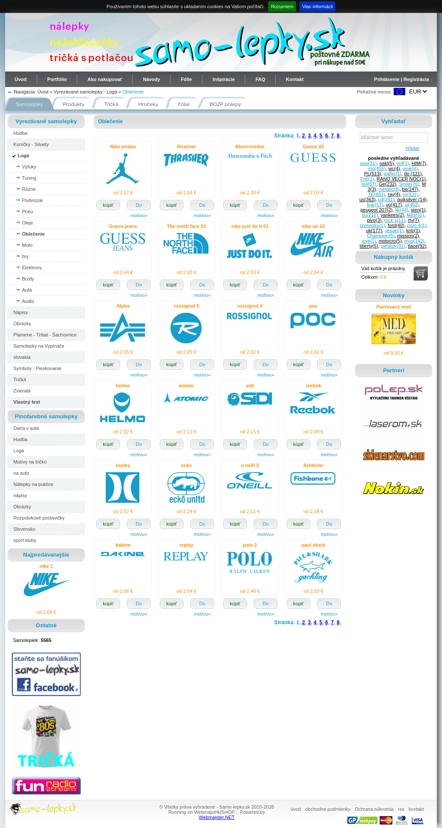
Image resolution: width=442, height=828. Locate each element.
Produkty (74, 104)
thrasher (186, 146)
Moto (27, 245)
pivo (374, 220)
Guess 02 (313, 146)
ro (410, 194)
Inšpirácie (224, 79)
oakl (386, 163)
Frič (367, 178)
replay (186, 545)
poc (313, 305)
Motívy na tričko (30, 461)
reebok (313, 385)
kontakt (416, 809)
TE (376, 194)
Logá (112, 91)
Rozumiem (282, 6)
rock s (394, 220)
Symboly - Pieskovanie (37, 368)
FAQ (260, 79)
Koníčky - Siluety (31, 144)
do (413, 173)
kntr (413, 230)
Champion (381, 235)
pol (368, 184)
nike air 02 (313, 226)
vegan (394, 230)
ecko (186, 465)
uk (374, 230)
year (410, 168)
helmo (123, 385)
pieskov (393, 246)
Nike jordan (123, 146)
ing (376, 168)
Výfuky (29, 166)
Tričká (111, 104)
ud (386, 199)
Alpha (123, 305)
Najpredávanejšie (46, 554)
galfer (392, 173)
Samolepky (29, 104)
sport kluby (24, 540)
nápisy (20, 495)
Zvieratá (22, 390)
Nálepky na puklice (33, 484)
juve (369, 240)
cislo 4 (416, 225)
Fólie (186, 79)
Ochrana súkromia (374, 809)
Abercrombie (250, 146)
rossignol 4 (250, 305)
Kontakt (295, 79)
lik (401, 209)
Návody (151, 79)
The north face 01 (186, 226)
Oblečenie (133, 91)
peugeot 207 (376, 209)
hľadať (411, 148)
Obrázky (22, 323)
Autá (27, 290)
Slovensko (24, 529)
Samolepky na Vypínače (38, 346)
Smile (409, 184)
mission (408, 235)
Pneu (27, 211)
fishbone (313, 465)
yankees (392, 215)
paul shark (313, 545)
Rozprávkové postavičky (39, 517)
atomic (186, 385)
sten (418, 209)
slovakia (22, 357)
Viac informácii (317, 6)
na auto (21, 473)
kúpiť (108, 205)
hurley (123, 465)
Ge (387, 184)
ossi (368, 163)
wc (394, 168)
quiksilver (411, 199)
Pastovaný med (393, 306)
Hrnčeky (148, 104)
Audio (28, 301)
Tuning (29, 178)
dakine (123, 545)
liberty (369, 246)
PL (372, 173)
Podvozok (32, 200)
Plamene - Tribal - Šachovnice (45, 334)
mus (414, 240)
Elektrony (32, 267)
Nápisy (20, 312)
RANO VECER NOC (401, 178)
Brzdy (28, 278)
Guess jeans (123, 226)
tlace (417, 246)
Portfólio (57, 79)
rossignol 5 (186, 305)
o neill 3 (250, 465)
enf (403, 163)
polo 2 (250, 545)
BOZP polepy (225, 104)
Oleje (27, 222)
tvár (375, 204)
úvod (295, 809)
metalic (389, 189)
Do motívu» (138, 206)
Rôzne (29, 189)
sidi (250, 385)
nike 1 (46, 566)
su (370, 215)
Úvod (21, 79)
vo (394, 204)
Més (415, 215)
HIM (419, 163)
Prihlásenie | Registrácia (401, 79)
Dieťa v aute (26, 428)
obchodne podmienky (327, 809)
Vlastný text (26, 402)
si (411, 204)
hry (25, 256)
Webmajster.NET (217, 817)
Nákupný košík (394, 257)
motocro (390, 240)
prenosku (372, 225)
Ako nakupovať (105, 79)
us (367, 199)
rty (413, 220)
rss (401, 809)
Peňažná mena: (374, 91)
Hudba (20, 133)
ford (396, 225)
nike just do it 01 (249, 226)
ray (394, 194)
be (410, 189)
